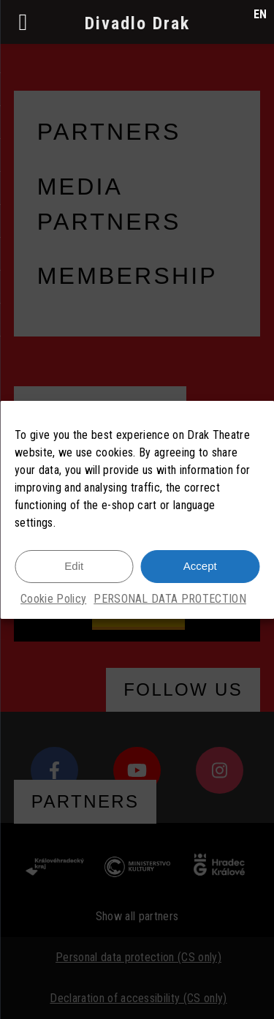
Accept (200, 566)
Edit (73, 566)
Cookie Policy (53, 599)
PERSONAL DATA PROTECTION (170, 599)
